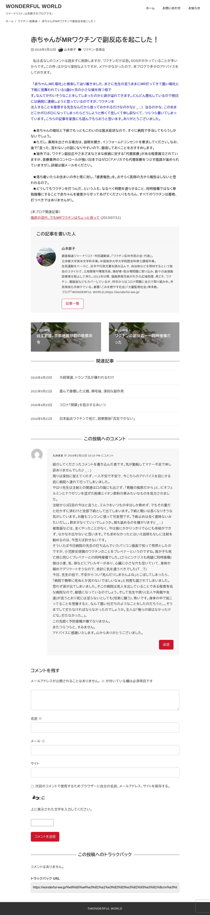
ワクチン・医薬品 (94, 49)
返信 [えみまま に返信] (166, 644)
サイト (35, 763)
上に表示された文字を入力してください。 (61, 809)
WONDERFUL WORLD (34, 6)
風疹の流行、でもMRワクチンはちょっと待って (65, 217)
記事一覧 (72, 303)
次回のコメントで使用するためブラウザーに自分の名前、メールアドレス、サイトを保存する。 (102, 786)
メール (38, 741)
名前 (36, 718)
